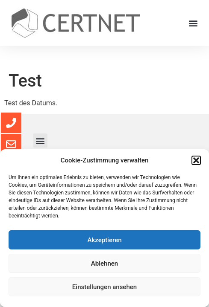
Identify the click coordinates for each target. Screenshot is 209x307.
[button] (196, 160)
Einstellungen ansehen (104, 287)
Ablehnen (104, 263)
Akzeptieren (104, 240)
